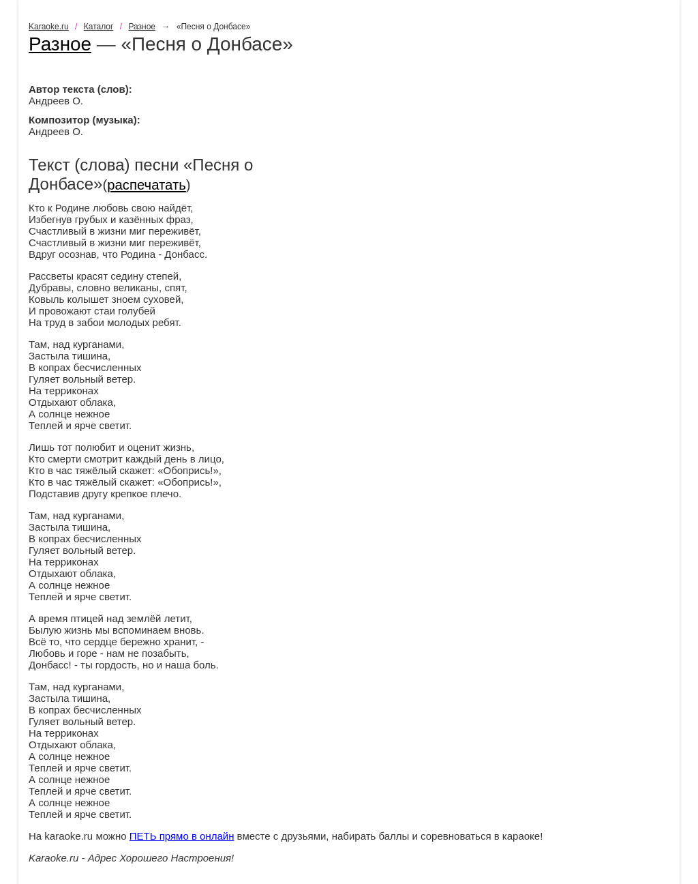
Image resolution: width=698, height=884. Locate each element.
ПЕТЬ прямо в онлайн (182, 836)
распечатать (146, 184)
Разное (141, 26)
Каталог (99, 26)
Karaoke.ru (49, 26)
